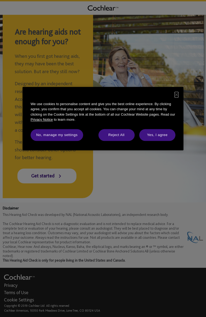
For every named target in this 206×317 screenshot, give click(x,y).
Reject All (116, 135)
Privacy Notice (42, 120)
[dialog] (103, 118)
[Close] (176, 94)
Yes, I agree (157, 135)
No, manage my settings (57, 135)
